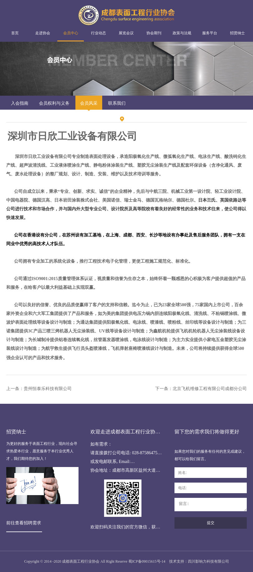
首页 (15, 33)
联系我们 (117, 103)
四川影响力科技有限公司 (208, 561)
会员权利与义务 (54, 103)
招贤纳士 (237, 33)
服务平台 (209, 33)
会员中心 (70, 33)
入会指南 (19, 103)
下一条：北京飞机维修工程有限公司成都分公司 (201, 388)
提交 (210, 523)
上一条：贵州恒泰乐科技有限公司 (39, 388)
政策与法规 (182, 33)
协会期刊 (153, 33)
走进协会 (42, 33)
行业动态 (98, 33)
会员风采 (89, 103)
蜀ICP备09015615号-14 (146, 561)
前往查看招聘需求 (23, 523)
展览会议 (126, 33)
